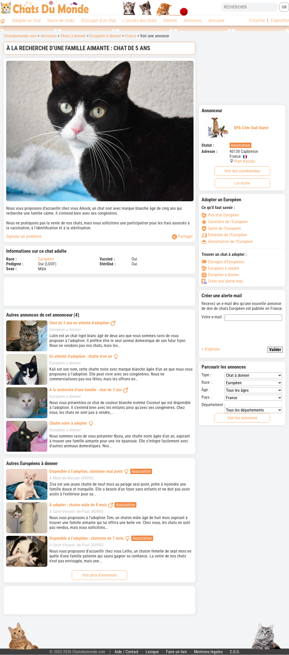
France (130, 35)
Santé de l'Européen (221, 228)
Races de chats (60, 20)
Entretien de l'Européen (224, 234)
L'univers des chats (139, 20)
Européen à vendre (220, 268)
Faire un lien (176, 651)
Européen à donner (105, 35)
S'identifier (279, 20)
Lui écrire (242, 183)
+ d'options (211, 349)
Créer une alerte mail (222, 281)
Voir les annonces (242, 417)
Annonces (193, 20)
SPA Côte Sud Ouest (235, 127)
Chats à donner (73, 35)
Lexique (152, 651)
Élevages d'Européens (223, 262)
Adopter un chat (26, 20)
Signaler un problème (24, 236)
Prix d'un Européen (220, 215)
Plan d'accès (244, 161)
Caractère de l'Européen (225, 221)
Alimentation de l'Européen (227, 241)
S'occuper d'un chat (98, 20)
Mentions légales (208, 651)
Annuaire (216, 20)
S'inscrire (257, 20)
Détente (170, 20)
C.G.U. (235, 651)
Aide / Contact (126, 651)
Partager (182, 236)
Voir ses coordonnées (242, 171)
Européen (46, 259)
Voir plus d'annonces (99, 575)
